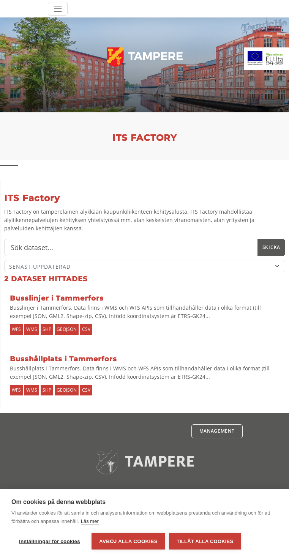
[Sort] (144, 266)
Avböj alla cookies (128, 541)
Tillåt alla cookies (205, 541)
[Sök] (131, 247)
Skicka (271, 247)
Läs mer (90, 521)
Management (217, 431)
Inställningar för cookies (49, 541)
